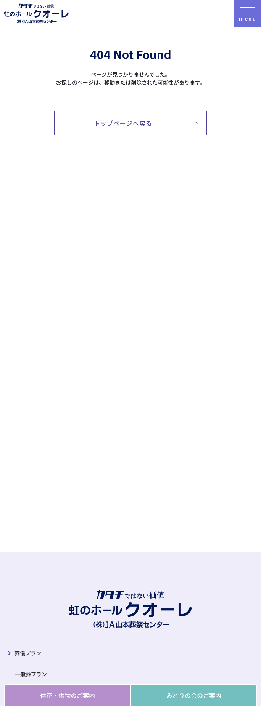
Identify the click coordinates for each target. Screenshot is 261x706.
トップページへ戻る (123, 123)
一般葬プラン (31, 674)
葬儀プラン (27, 653)
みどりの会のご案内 (193, 695)
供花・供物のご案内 (67, 695)
